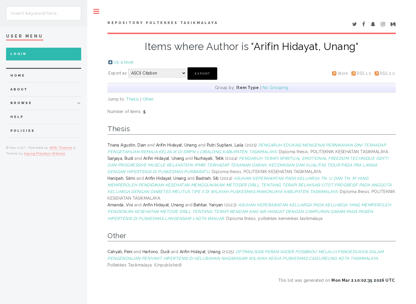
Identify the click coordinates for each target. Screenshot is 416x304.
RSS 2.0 (387, 73)
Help (16, 117)
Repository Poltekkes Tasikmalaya (162, 23)
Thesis (132, 99)
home (17, 75)
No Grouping (276, 87)
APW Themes (61, 148)
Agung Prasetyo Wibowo (44, 153)
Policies (22, 131)
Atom (343, 73)
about (19, 89)
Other (148, 99)
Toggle (96, 11)
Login (18, 54)
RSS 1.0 (364, 73)
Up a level (123, 62)
